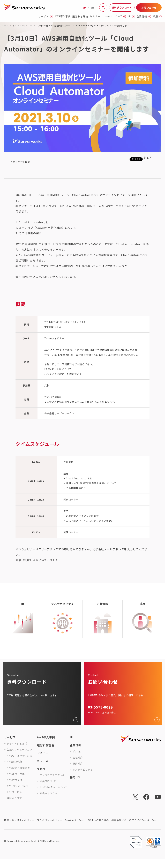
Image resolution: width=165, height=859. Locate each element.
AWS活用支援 (14, 779)
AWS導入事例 (63, 16)
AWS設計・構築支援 (18, 767)
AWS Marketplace (17, 786)
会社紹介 (78, 757)
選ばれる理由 (80, 16)
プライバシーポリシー (49, 820)
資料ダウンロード (122, 7)
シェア (148, 157)
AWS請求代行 (14, 761)
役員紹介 (78, 763)
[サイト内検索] (103, 7)
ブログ (120, 16)
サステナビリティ (83, 769)
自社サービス (14, 792)
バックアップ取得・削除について (63, 373)
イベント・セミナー (22, 25)
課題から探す (14, 798)
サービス (45, 16)
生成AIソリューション (19, 749)
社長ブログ (48, 781)
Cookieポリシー (74, 820)
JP (84, 7)
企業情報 (144, 16)
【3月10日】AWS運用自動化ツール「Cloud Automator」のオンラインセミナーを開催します (82, 25)
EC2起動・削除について (58, 369)
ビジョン (78, 751)
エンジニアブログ (52, 775)
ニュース (107, 16)
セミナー (95, 16)
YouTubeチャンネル (53, 787)
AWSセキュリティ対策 (19, 755)
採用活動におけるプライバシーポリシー (134, 820)
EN (92, 7)
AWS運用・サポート (18, 774)
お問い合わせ (148, 7)
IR (131, 16)
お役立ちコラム (48, 793)
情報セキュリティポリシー (19, 820)
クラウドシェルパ (17, 743)
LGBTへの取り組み (98, 820)
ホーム (5, 25)
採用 (157, 16)
